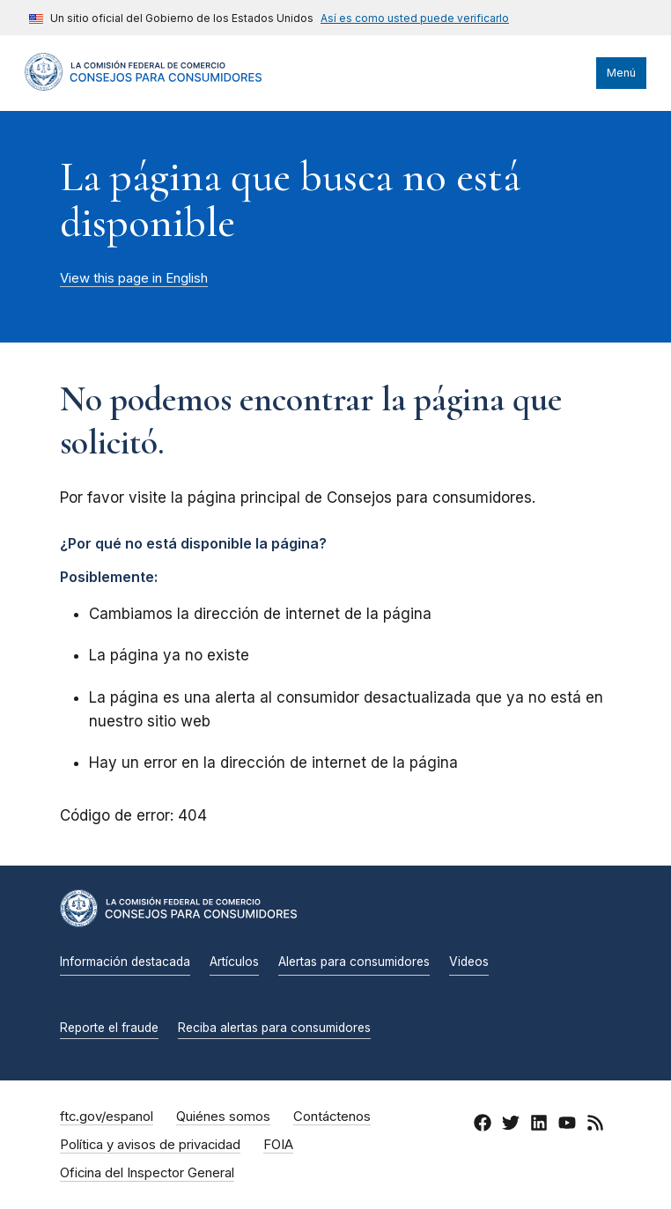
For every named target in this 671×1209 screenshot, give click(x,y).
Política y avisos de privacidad (150, 1145)
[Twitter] (511, 1126)
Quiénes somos (223, 1116)
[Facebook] (482, 1126)
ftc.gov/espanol (106, 1116)
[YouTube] (567, 1126)
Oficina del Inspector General (147, 1173)
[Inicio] (143, 86)
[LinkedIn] (539, 1126)
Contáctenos (332, 1116)
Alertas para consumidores (354, 962)
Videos (469, 962)
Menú (621, 72)
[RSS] (595, 1126)
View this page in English (134, 278)
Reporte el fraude (109, 1028)
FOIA (278, 1145)
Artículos (234, 962)
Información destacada (125, 962)
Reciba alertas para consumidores (274, 1028)
